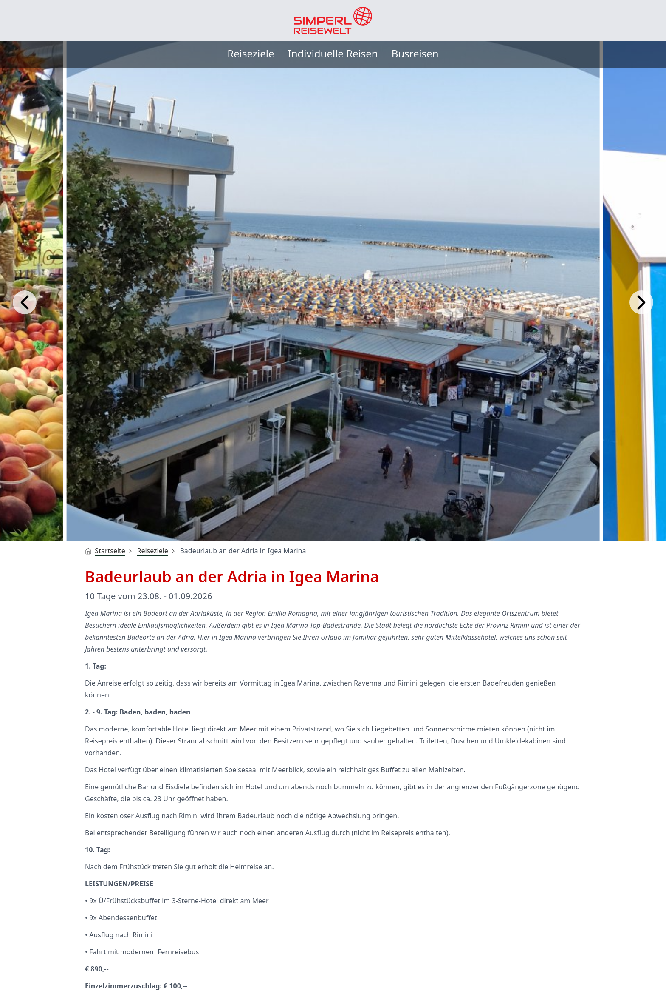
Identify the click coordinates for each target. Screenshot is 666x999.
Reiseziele (250, 53)
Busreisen (415, 53)
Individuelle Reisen (333, 53)
